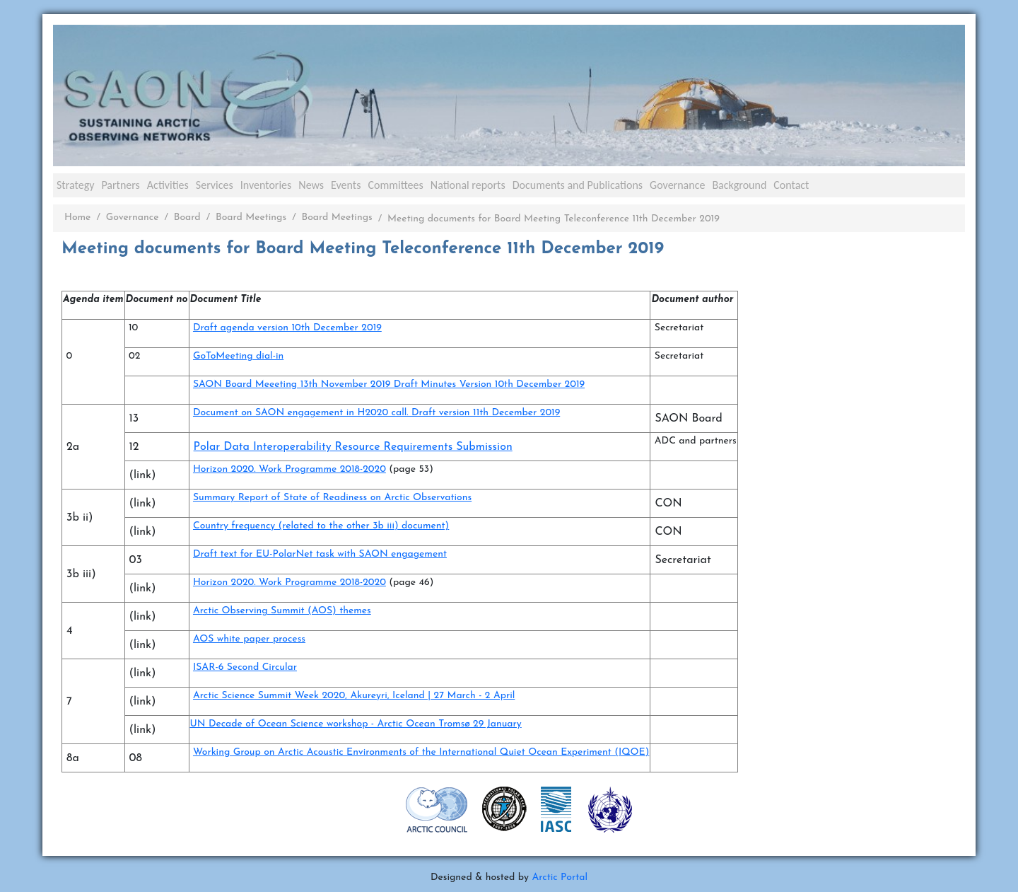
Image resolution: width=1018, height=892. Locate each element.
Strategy (75, 185)
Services (214, 185)
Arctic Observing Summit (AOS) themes (282, 611)
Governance (677, 185)
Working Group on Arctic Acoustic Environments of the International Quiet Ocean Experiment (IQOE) (421, 752)
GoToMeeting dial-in (238, 356)
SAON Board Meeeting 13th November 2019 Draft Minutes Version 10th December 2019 (389, 384)
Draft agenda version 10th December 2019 (287, 328)
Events (346, 185)
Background (739, 185)
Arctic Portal (559, 877)
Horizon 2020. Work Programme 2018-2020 (289, 469)
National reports (468, 185)
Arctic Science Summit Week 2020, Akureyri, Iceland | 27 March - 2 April (354, 695)
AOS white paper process (249, 639)
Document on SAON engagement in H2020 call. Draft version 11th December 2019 (376, 412)
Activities (168, 185)
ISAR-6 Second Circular (245, 667)
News (311, 185)
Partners (120, 185)
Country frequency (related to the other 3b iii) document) (321, 526)
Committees (395, 185)
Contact (791, 185)
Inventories (266, 185)
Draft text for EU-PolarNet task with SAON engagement (320, 554)
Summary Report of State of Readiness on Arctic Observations (332, 497)
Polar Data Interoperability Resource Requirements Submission (353, 447)
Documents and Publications (578, 185)
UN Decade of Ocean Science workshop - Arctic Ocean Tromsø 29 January (356, 724)
